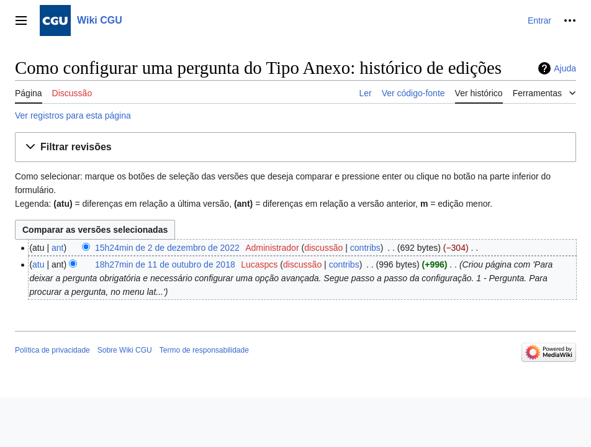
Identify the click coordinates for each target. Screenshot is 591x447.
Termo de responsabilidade (204, 350)
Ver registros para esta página (73, 115)
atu (38, 264)
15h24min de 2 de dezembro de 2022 (167, 248)
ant (57, 248)
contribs (365, 248)
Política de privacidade (52, 350)
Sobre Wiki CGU (124, 350)
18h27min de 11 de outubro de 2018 (165, 264)
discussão (323, 248)
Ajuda (565, 68)
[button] (295, 147)
